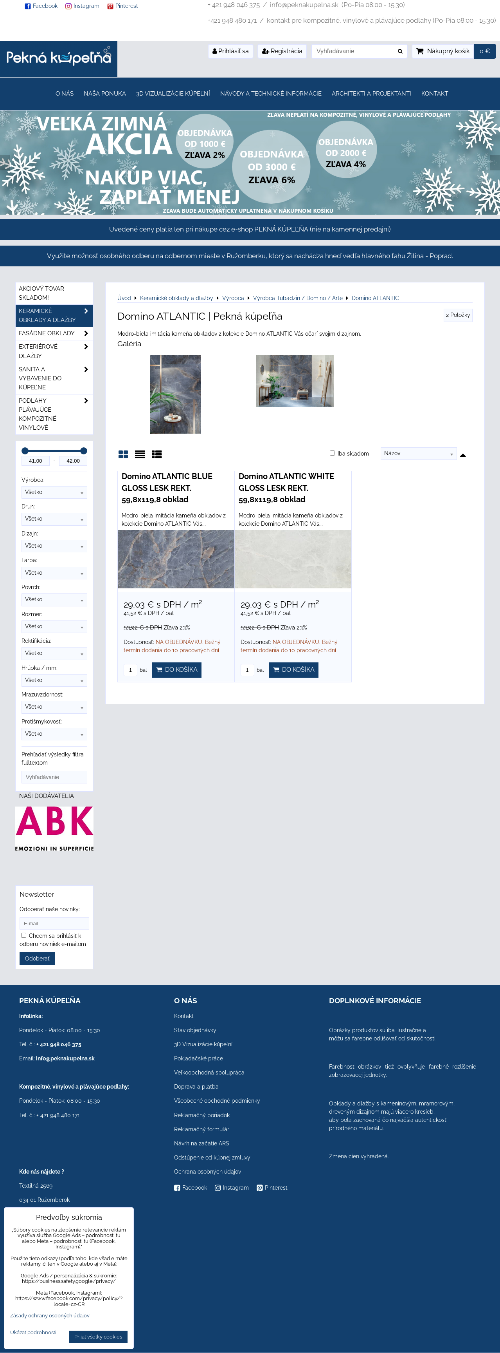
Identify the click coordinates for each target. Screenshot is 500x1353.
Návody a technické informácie (271, 93)
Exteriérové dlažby (56, 351)
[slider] (25, 450)
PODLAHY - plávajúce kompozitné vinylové (56, 414)
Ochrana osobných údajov (207, 1171)
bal (135, 670)
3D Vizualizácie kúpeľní (173, 93)
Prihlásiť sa (230, 51)
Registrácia (282, 51)
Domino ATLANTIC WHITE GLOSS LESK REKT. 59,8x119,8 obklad (286, 488)
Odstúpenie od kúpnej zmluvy (212, 1157)
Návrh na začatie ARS (201, 1143)
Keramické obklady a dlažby (56, 316)
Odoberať (37, 958)
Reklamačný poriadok (202, 1115)
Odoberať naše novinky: (50, 909)
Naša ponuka (105, 93)
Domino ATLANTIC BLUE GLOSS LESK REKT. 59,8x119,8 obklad (167, 488)
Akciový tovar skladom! (41, 293)
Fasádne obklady (56, 333)
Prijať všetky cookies (98, 1337)
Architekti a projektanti (371, 93)
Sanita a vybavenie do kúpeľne (56, 378)
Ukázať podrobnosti (33, 1332)
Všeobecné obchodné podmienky (217, 1101)
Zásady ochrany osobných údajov (50, 1316)
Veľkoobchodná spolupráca (209, 1072)
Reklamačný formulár (201, 1129)
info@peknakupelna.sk (65, 1058)
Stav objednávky (195, 1030)
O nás (65, 93)
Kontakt (434, 93)
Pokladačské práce (198, 1058)
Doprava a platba (196, 1086)
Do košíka (177, 669)
